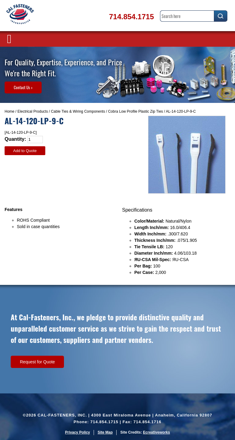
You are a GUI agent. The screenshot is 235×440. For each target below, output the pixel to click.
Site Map (105, 432)
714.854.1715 (131, 17)
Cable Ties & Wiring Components (78, 111)
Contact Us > (23, 87)
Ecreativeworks (156, 432)
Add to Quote (25, 150)
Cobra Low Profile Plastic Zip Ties (135, 111)
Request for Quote (37, 361)
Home (9, 111)
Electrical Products (32, 111)
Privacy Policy (77, 432)
